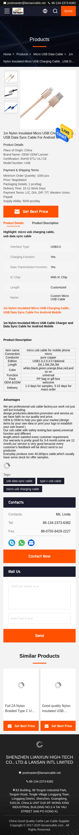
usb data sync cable (19, 481)
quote (68, 11)
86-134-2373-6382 (61, 3)
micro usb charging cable (22, 489)
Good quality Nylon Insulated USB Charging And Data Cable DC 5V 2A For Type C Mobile (57, 709)
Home (7, 54)
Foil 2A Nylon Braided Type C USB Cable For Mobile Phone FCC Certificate (20, 709)
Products (22, 54)
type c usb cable (50, 481)
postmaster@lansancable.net (24, 3)
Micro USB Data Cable (48, 54)
